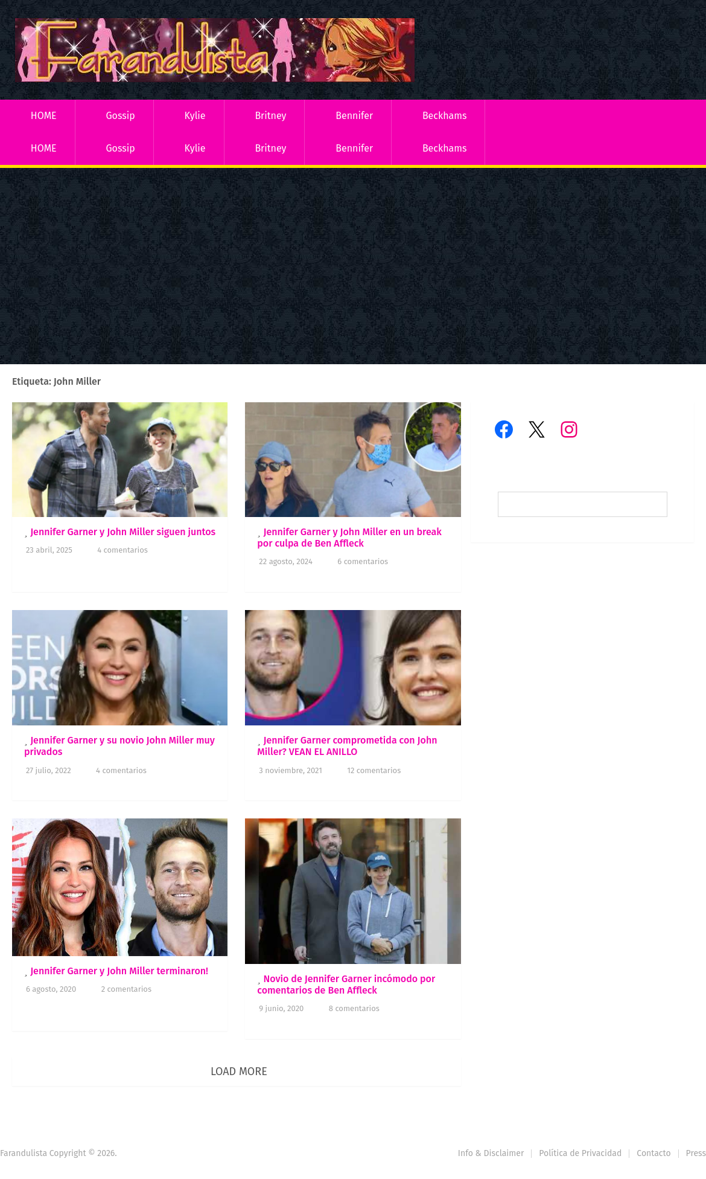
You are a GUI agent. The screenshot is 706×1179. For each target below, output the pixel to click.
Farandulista (23, 1153)
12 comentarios (374, 770)
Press (696, 1153)
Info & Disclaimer (491, 1153)
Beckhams (444, 115)
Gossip (120, 115)
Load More (239, 1071)
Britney (270, 115)
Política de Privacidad (580, 1153)
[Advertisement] (353, 267)
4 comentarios (122, 549)
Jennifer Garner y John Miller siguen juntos (122, 532)
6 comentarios (362, 561)
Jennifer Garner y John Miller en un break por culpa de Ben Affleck (349, 537)
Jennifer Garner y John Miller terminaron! (119, 971)
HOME (44, 115)
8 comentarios (354, 1008)
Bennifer (354, 115)
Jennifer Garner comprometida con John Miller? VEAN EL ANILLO (347, 745)
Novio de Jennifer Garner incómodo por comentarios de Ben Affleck (346, 984)
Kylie (195, 115)
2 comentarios (126, 989)
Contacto (653, 1153)
